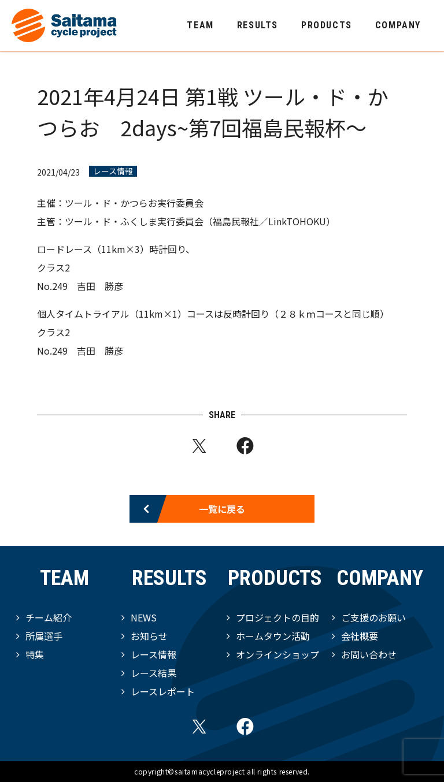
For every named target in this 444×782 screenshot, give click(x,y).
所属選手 (43, 636)
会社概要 (359, 636)
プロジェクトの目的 (277, 617)
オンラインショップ (277, 654)
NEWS (144, 617)
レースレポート (163, 691)
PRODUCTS (326, 25)
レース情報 (113, 171)
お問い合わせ (369, 654)
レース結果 (153, 673)
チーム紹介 (48, 617)
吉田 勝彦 (100, 286)
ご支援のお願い (373, 617)
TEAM (200, 25)
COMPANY (398, 25)
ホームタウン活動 (273, 636)
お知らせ (149, 636)
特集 (34, 654)
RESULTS (257, 25)
